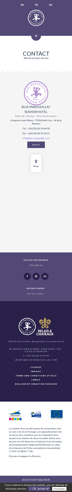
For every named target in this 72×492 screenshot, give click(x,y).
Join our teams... (36, 293)
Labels (36, 380)
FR (36, 5)
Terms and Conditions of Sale (36, 376)
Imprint (36, 371)
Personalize (59, 489)
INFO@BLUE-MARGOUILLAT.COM (36, 360)
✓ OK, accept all (39, 488)
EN (22, 5)
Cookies (36, 367)
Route (36, 145)
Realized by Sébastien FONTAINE (36, 384)
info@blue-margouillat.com (36, 138)
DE (50, 5)
